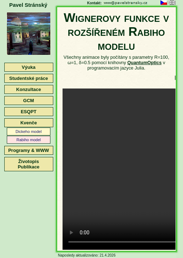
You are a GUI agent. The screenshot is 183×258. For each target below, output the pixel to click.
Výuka (28, 67)
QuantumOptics (144, 62)
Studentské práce (28, 78)
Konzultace (28, 89)
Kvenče (28, 122)
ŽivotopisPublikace (29, 164)
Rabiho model (28, 140)
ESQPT (28, 111)
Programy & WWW (28, 150)
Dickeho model (29, 131)
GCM (28, 100)
